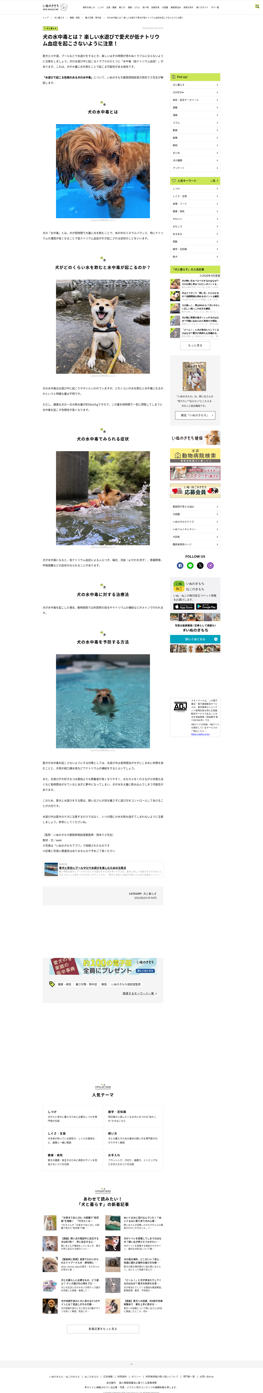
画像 (175, 137)
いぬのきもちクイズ (183, 521)
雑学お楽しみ (89, 7)
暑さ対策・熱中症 (93, 17)
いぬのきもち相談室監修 (126, 984)
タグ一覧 (215, 7)
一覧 (213, 180)
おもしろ (177, 226)
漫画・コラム (134, 7)
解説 (104, 984)
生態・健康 (111, 7)
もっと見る (195, 345)
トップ (46, 17)
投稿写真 (155, 7)
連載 (175, 107)
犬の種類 (177, 160)
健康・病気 (75, 17)
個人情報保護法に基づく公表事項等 (138, 1382)
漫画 (175, 115)
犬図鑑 (165, 7)
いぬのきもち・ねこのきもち (64, 1376)
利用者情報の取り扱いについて (162, 1376)
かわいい (177, 218)
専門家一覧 (189, 1376)
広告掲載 (108, 1376)
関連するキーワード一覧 (138, 993)
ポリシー (136, 1376)
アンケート (179, 167)
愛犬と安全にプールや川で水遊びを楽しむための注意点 (92, 868)
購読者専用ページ (182, 544)
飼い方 (122, 7)
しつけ (101, 7)
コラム (176, 122)
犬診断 (176, 536)
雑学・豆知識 (180, 249)
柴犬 (175, 256)
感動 (175, 241)
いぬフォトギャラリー (184, 529)
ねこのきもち (92, 1376)
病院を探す (188, 7)
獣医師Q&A (176, 7)
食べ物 (146, 7)
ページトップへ (131, 1364)
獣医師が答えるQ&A (183, 506)
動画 (175, 130)
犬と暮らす (59, 17)
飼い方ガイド (202, 7)
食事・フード (180, 203)
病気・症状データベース (186, 99)
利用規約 (122, 1376)
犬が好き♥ (178, 92)
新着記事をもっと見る (103, 1329)
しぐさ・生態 (180, 196)
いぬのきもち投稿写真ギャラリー (103, 220)
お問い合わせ (207, 1376)
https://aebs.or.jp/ (200, 734)
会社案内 (111, 1382)
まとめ (176, 152)
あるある (177, 233)
